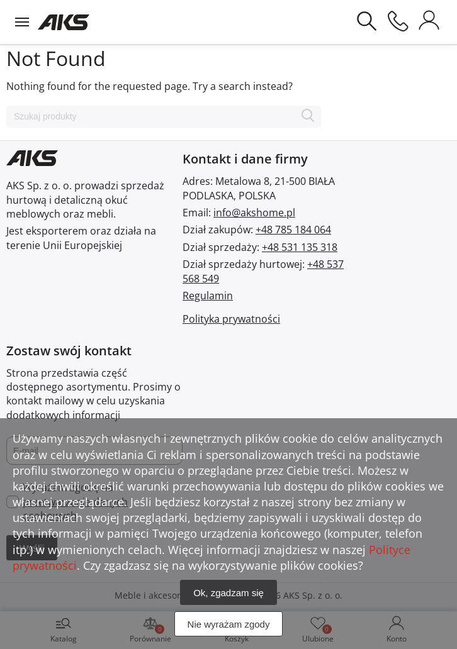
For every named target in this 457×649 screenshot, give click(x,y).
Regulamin (208, 295)
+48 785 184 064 (293, 229)
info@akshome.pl (254, 212)
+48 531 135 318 (299, 247)
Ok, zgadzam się (228, 592)
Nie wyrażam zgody (229, 624)
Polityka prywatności (231, 319)
